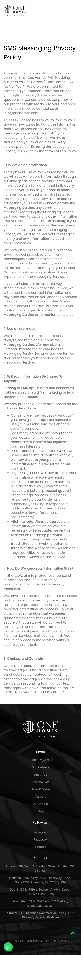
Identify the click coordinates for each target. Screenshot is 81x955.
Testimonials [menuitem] (40, 782)
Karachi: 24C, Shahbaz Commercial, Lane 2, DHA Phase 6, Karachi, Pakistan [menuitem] (40, 915)
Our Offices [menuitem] (40, 804)
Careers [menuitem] (40, 796)
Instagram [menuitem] (40, 832)
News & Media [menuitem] (40, 789)
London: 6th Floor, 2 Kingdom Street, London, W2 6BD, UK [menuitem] (40, 868)
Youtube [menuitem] (40, 847)
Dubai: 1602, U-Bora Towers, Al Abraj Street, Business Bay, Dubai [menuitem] (40, 892)
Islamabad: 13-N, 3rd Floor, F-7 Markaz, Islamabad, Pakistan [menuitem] (40, 903)
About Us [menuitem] (40, 774)
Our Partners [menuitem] (40, 767)
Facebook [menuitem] (40, 839)
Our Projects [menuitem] (40, 760)
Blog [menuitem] (40, 811)
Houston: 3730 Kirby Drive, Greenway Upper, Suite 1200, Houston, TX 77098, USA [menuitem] (40, 880)
